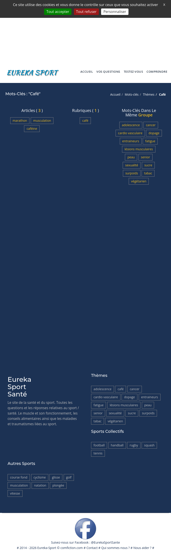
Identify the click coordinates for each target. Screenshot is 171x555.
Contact (92, 548)
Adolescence (131, 125)
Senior (145, 157)
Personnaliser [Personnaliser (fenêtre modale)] (114, 11)
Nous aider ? (142, 548)
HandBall (117, 445)
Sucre (148, 165)
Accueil (86, 72)
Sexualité (131, 165)
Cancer (150, 125)
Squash (149, 445)
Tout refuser (86, 11)
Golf (68, 477)
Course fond (18, 477)
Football (99, 445)
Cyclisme (40, 477)
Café (85, 120)
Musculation (42, 120)
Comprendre (157, 72)
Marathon (20, 120)
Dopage (154, 133)
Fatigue (150, 141)
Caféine (31, 128)
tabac (148, 173)
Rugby (134, 445)
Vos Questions (108, 72)
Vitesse (15, 493)
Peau (131, 157)
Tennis (98, 453)
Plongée (58, 485)
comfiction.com (71, 548)
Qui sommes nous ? (115, 548)
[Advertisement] (85, 31)
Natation (40, 485)
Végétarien (139, 181)
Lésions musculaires (138, 149)
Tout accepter (57, 11)
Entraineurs (130, 141)
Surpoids (131, 173)
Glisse (56, 477)
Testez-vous (133, 72)
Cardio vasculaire (130, 133)
